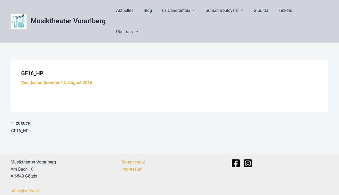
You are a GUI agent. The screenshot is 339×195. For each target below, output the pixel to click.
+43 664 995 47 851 (29, 186)
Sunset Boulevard (229, 11)
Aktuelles (134, 11)
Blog (155, 11)
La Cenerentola (185, 11)
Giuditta (264, 11)
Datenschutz (133, 143)
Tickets (287, 11)
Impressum (131, 150)
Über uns (313, 11)
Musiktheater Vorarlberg (68, 12)
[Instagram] (247, 144)
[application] (199, 11)
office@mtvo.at (25, 171)
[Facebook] (235, 144)
